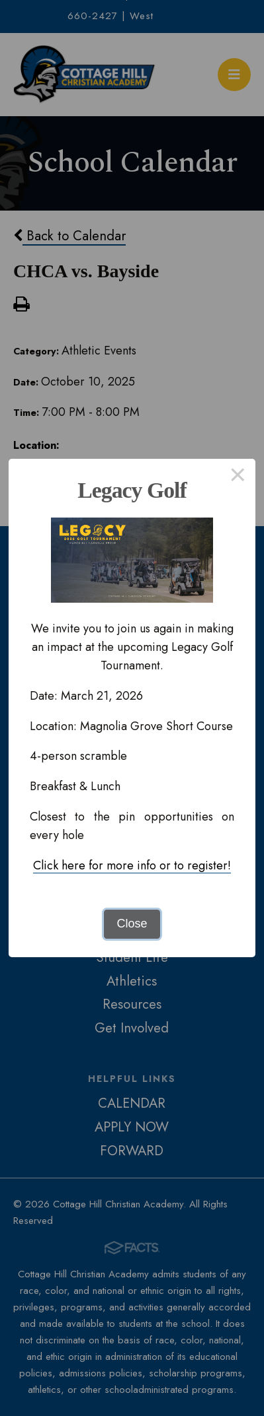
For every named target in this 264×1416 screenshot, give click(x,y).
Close (131, 923)
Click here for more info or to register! (132, 865)
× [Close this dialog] (238, 476)
